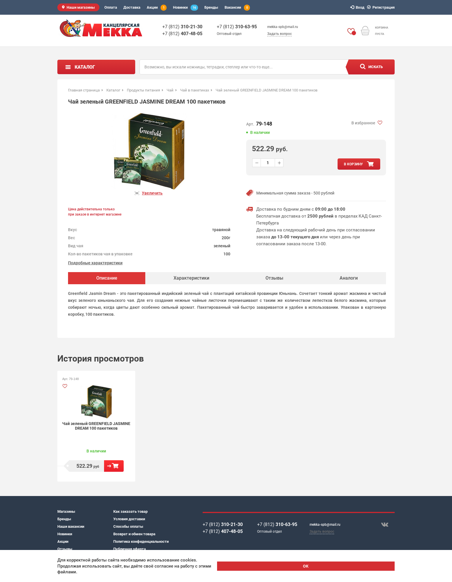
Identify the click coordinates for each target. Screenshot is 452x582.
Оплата (110, 7)
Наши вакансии (70, 526)
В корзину (114, 466)
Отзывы (64, 549)
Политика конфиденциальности (141, 541)
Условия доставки (129, 519)
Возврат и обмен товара (134, 534)
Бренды (211, 7)
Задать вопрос (279, 34)
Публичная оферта (129, 549)
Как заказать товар (130, 511)
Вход (358, 7)
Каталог (85, 67)
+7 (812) (182, 26)
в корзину (353, 164)
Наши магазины (81, 7)
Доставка (131, 7)
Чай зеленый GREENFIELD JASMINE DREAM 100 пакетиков (96, 426)
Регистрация (382, 7)
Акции (157, 8)
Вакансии (237, 8)
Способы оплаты (128, 526)
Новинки (185, 8)
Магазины (66, 511)
